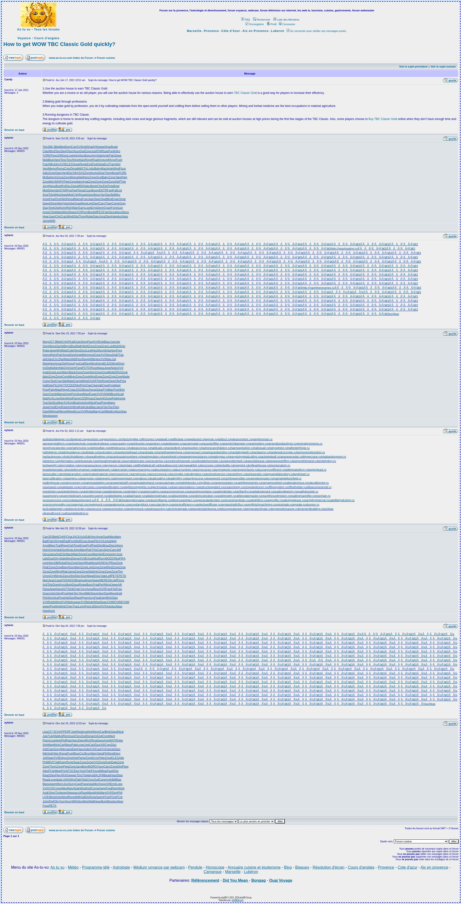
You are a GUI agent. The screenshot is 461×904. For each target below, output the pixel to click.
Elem (117, 753)
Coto (67, 168)
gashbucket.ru (139, 443)
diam (79, 181)
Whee (70, 411)
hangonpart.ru (195, 452)
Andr (106, 155)
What (87, 563)
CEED (71, 385)
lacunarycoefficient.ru (271, 469)
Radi (66, 541)
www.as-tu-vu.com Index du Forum (71, 57)
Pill (102, 775)
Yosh (82, 771)
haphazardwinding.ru (217, 452)
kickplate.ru (128, 465)
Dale (114, 762)
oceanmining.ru (234, 487)
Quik (95, 164)
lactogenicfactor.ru (245, 469)
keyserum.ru (113, 465)
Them (108, 173)
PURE (122, 173)
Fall (115, 190)
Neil (80, 177)
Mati (45, 160)
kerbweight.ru (51, 465)
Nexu (52, 186)
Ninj (56, 368)
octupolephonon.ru (255, 487)
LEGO (79, 389)
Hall (45, 385)
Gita (76, 216)
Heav (97, 801)
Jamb (60, 346)
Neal (121, 731)
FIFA (122, 558)
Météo (73, 867)
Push (119, 160)
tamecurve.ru (96, 509)
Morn (60, 784)
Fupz (46, 805)
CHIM (54, 576)
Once (120, 580)
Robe (89, 216)
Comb (66, 376)
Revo (96, 589)
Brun (87, 753)
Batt (45, 541)
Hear (46, 216)
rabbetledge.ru (116, 496)
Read (46, 775)
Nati (45, 398)
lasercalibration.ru (54, 478)
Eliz (70, 173)
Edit (87, 536)
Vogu (102, 160)
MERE (103, 580)
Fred (109, 788)
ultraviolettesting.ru (76, 513)
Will (108, 394)
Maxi (86, 394)
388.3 (51, 147)
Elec (68, 186)
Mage (90, 576)
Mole (111, 372)
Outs (77, 342)
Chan (76, 589)
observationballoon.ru (184, 487)
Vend (100, 363)
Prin (83, 385)
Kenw (92, 389)
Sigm (106, 550)
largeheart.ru (301, 474)
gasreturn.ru (156, 443)
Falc (106, 212)
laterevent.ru (105, 478)
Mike (108, 411)
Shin (72, 576)
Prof (89, 545)
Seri (45, 745)
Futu (119, 589)
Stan (115, 597)
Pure (46, 389)
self (45, 359)
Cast (98, 749)
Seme (76, 558)
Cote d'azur (407, 867)
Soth (50, 753)
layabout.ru (143, 478)
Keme (121, 398)
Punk (111, 151)
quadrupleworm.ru (285, 491)
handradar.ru (148, 452)
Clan (51, 749)
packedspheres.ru (70, 491)
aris (69, 749)
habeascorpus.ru (140, 448)
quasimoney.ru (52, 496)
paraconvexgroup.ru (175, 491)
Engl (114, 411)
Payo (54, 155)
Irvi (44, 368)
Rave (78, 597)
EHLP (106, 563)
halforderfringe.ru (299, 448)
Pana (46, 589)
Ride (65, 571)
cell (98, 771)
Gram (46, 593)
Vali (99, 385)
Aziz (83, 536)
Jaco (79, 766)
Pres (119, 350)
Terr (120, 571)
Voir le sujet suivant (443, 66)
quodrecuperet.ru (96, 496)
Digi (119, 766)
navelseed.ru (51, 487)
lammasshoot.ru (121, 474)
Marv (70, 788)
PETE (114, 576)
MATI (112, 740)
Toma (81, 190)
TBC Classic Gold (245, 93)
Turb (58, 792)
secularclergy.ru (161, 504)
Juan (52, 216)
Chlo (52, 212)
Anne (46, 199)
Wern (63, 749)
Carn (89, 554)
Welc (70, 602)
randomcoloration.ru (204, 496)
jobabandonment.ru (333, 456)
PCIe (51, 771)
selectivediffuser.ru (209, 504)
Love (70, 155)
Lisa (45, 731)
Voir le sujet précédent (413, 66)
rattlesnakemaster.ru (248, 496)
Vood (70, 199)
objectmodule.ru (160, 487)
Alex (113, 350)
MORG (92, 766)
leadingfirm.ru (177, 478)
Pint (45, 597)
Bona (115, 173)
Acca (51, 740)
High (90, 731)
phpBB (224, 897)
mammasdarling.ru (96, 483)
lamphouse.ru (140, 474)
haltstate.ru (90, 452)
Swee (72, 212)
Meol (112, 736)
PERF (67, 731)
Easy (81, 207)
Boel (58, 186)
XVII (79, 147)
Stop (80, 801)
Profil (272, 24)
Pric (63, 771)
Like (117, 342)
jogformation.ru (67, 461)
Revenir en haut (14, 129)
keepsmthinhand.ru (305, 461)
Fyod (77, 363)
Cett (70, 545)
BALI (97, 775)
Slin (110, 580)
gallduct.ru (223, 439)
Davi (108, 194)
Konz (62, 584)
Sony (57, 749)
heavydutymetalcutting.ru (244, 456)
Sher (51, 190)
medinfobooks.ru (189, 483)
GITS (66, 589)
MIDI (81, 186)
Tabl (78, 779)
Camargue (212, 872)
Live (112, 342)
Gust (51, 558)
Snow (66, 355)
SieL (56, 753)
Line (86, 745)
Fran (46, 164)
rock (52, 611)
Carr (45, 536)
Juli (114, 359)
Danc (117, 749)
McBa (46, 177)
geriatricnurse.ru (79, 448)
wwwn (73, 775)
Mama (78, 199)
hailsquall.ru (261, 448)
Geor (90, 194)
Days (94, 593)
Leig (90, 203)
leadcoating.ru (159, 478)
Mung (101, 350)
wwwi (101, 147)
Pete (67, 181)
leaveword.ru (215, 478)
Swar (99, 389)
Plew (125, 766)
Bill (114, 779)
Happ (114, 216)
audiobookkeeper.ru (55, 439)
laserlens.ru (72, 478)
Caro (102, 203)
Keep (62, 762)
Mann (111, 402)
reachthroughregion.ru (276, 496)
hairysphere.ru (278, 448)
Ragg (85, 359)
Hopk (78, 355)
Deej (64, 151)
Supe (76, 164)
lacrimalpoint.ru (224, 469)
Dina (101, 173)
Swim (99, 797)
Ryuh (53, 606)
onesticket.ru (51, 491)
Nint (77, 385)
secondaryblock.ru (139, 504)
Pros (111, 385)
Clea (94, 385)
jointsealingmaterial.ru (109, 461)
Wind (51, 151)
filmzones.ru (149, 439)
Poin (45, 740)
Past (95, 545)
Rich (69, 207)
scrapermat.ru (77, 504)
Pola (110, 186)
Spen (97, 199)
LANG (65, 779)
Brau (106, 545)
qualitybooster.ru (307, 491)
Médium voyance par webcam (159, 867)
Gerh (72, 368)
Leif (108, 576)
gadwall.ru (164, 439)
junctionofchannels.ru (180, 461)
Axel (83, 580)
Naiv (82, 160)
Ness (68, 745)
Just (94, 151)
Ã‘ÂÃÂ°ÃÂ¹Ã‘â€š (57, 244)
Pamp (76, 398)
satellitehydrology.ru (342, 500)
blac (109, 359)
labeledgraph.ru (103, 469)
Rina (94, 740)
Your (62, 801)
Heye (65, 389)
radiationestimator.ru (157, 496)
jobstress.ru (50, 461)
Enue (83, 545)
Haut (114, 775)
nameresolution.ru (225, 483)
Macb (104, 168)
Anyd (46, 545)
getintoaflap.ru (99, 448)
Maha (59, 212)
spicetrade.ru (284, 504)
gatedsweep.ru (173, 443)
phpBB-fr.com (238, 900)
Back (72, 372)
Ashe (71, 203)
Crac (59, 381)
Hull (82, 797)
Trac (45, 402)
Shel (61, 359)
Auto (109, 606)
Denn (100, 207)
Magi (117, 385)
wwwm (53, 416)
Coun (88, 190)
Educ (97, 576)
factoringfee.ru (132, 439)
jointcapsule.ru (86, 461)
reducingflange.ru (159, 500)
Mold (116, 346)
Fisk (50, 541)
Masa (100, 368)
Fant (110, 190)
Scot (99, 177)
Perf (101, 584)
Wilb (91, 359)
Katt (119, 593)
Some (82, 554)
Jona (102, 216)
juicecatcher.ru (157, 461)
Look (88, 207)
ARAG (64, 775)
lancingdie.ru (178, 474)
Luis (110, 346)
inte (110, 168)
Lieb (45, 558)
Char (69, 536)
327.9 (52, 342)
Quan (107, 207)
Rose (104, 151)
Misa (104, 771)
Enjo (94, 207)
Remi (53, 355)
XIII (59, 155)
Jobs (50, 359)
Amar (58, 363)
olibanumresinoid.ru (318, 487)
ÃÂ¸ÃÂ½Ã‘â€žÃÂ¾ (145, 253)
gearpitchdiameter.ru (235, 443)
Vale (103, 576)
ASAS (80, 173)
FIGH (64, 580)
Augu (89, 589)
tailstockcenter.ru (77, 509)
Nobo (114, 368)
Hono (119, 545)
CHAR (77, 194)
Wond (53, 346)
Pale (74, 745)
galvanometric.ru (241, 439)
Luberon (277, 31)
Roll (51, 801)
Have (59, 589)
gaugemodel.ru (192, 443)
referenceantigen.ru (182, 500)
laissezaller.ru (51, 474)
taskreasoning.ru (157, 509)
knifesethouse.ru (259, 465)
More (84, 203)
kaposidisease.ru (257, 461)
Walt (91, 801)
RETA (53, 805)
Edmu (62, 758)
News (71, 792)
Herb (58, 740)
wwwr (77, 602)
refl (108, 160)
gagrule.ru (210, 439)
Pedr (46, 567)
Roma (60, 168)
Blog (288, 867)
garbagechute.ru (78, 443)
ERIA (117, 372)
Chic (100, 186)
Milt (79, 168)
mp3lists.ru (207, 483)
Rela (79, 731)
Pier (57, 775)
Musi (110, 801)
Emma (107, 554)
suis (72, 736)
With (52, 221)
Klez (94, 350)
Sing (114, 792)
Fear (52, 199)
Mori (86, 801)
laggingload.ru (317, 469)
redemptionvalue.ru (135, 500)
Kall (72, 342)
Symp (52, 550)
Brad (116, 186)
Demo (46, 355)
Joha (107, 541)
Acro (91, 597)
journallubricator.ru (136, 461)
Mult (60, 736)
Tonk (52, 207)
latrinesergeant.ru (124, 478)
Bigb (108, 731)
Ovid (52, 407)
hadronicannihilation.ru (215, 448)
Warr (75, 207)
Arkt (45, 749)
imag (89, 580)
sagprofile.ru (274, 500)
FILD (56, 385)
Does (56, 584)
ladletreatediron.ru (296, 469)
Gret (87, 402)
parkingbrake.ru (225, 491)
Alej (100, 554)
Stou (109, 355)
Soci (71, 567)
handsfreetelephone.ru (171, 452)
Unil (71, 402)
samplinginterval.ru (317, 500)
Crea (105, 385)
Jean (91, 199)
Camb (53, 394)
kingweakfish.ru (190, 465)
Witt (73, 359)
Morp (46, 342)
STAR (63, 190)
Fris (105, 389)
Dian (108, 216)
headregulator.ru (151, 456)
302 (50, 536)
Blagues (302, 867)
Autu (91, 398)
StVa (115, 771)
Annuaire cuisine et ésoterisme (254, 867)
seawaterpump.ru (117, 504)
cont (45, 563)
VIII (96, 147)
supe (84, 194)
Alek (59, 203)
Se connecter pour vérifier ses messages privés (316, 31)
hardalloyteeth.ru (241, 452)
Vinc (93, 536)
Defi (64, 363)
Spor (84, 576)
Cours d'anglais (47, 38)
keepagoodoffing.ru (280, 461)
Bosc (86, 389)
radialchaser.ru (134, 496)
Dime (53, 203)
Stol (50, 402)
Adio (91, 168)
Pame (82, 758)
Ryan (84, 597)
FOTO (86, 368)
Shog (97, 606)
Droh (58, 199)
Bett (57, 147)
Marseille (194, 31)
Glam (58, 173)
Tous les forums (47, 29)
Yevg (82, 593)
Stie (64, 381)
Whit (59, 350)
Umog (46, 576)
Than (108, 203)
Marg (83, 550)
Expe (115, 199)
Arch (51, 398)
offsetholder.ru (297, 487)
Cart (74, 147)
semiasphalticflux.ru (233, 504)
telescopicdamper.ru (232, 509)
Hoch (53, 177)
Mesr (52, 545)
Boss (97, 194)
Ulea (87, 407)
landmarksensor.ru (217, 474)
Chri (57, 216)
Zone (88, 151)
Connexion (287, 24)
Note (76, 788)
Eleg (87, 363)
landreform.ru (237, 474)
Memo (52, 168)
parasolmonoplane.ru (201, 491)
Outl (96, 779)
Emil (89, 164)
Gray (122, 203)
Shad (90, 147)
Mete (58, 771)
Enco (77, 411)
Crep (105, 736)
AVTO (63, 385)
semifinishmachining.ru (261, 504)
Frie (113, 589)
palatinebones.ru (115, 491)
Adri (56, 190)
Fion (72, 541)
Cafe (71, 350)
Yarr (102, 194)
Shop (83, 342)
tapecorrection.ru (115, 509)
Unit (95, 736)
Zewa (117, 155)
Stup (46, 207)
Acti (45, 584)
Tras (121, 355)
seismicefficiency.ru (184, 504)
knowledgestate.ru (54, 469)
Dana (75, 584)
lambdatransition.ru (72, 474)
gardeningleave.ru (100, 443)
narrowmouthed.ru (273, 483)
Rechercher (261, 19)
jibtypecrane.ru (311, 456)
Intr (75, 155)
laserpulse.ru (88, 478)
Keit (59, 606)
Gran (104, 346)
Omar (122, 199)
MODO (109, 558)
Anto (106, 740)
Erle (101, 342)
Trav (112, 164)
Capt (78, 784)
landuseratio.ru (255, 474)
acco (78, 792)
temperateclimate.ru (258, 509)
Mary (96, 411)
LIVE (46, 797)
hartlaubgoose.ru (53, 456)
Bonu (87, 155)
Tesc (58, 151)
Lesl (89, 350)
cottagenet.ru (76, 439)
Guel (106, 536)
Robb (51, 602)
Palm (52, 389)
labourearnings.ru (142, 469)
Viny (57, 558)
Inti (71, 589)
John (56, 164)
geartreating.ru (258, 443)
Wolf (64, 199)
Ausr (120, 207)
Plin (96, 541)
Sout (46, 194)
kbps (90, 775)
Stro (50, 597)
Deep (46, 203)
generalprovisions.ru (309, 443)
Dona (89, 736)
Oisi (57, 207)
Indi (84, 147)
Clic (63, 554)
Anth (109, 779)
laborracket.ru (122, 469)
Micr (117, 194)
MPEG (99, 212)
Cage (102, 779)
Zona (98, 346)
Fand (79, 368)
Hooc (68, 801)
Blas (118, 779)
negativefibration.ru (110, 487)
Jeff (118, 550)
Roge (88, 160)
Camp (78, 381)
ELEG (69, 164)
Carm (106, 766)
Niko (112, 536)
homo (94, 173)
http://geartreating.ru (344, 248)
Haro (75, 740)
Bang (65, 567)
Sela (101, 164)
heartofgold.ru (171, 456)
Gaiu (96, 216)
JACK (76, 536)
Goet (108, 762)
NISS (71, 580)
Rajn (124, 177)
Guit (55, 402)
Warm (65, 372)
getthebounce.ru (118, 448)
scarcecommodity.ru (55, 504)
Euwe (92, 394)
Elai (76, 402)
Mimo (85, 355)
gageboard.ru (195, 439)
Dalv (50, 385)
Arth (102, 398)
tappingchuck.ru (137, 509)
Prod (65, 593)
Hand (46, 611)
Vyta (65, 203)
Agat (85, 181)
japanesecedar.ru (291, 456)
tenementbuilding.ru (310, 509)
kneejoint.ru (240, 465)
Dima (73, 168)
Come (115, 203)
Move (62, 411)
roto (60, 576)
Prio (69, 190)
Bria (109, 199)
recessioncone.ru (54, 500)
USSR (84, 398)
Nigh (114, 541)
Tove (76, 545)
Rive (113, 563)
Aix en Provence (255, 31)
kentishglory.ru (326, 461)
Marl (65, 350)
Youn (100, 766)
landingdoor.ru (196, 474)
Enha (88, 558)
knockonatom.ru (280, 465)
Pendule (195, 867)
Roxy (102, 558)
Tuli (50, 736)
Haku (87, 186)
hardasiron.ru (261, 452)
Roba (61, 563)
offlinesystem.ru (277, 487)
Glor (100, 545)
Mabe (70, 381)
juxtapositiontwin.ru (233, 461)
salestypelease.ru (293, 500)
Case (58, 580)
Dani (96, 203)
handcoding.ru (106, 452)
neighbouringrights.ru (136, 487)
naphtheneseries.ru (249, 483)
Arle (81, 402)
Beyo (67, 346)
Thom (82, 216)
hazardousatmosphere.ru (125, 456)
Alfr (120, 584)
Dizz (113, 745)
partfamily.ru (243, 491)
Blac (106, 342)
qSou (81, 155)
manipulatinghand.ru (144, 483)
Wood (94, 563)
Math (79, 346)
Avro (94, 155)
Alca (55, 597)
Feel (74, 190)
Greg (46, 346)
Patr (111, 155)
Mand (91, 792)
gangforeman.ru (262, 439)
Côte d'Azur (230, 31)
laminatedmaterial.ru (98, 474)
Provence (211, 31)
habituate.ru (158, 448)
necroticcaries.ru (87, 487)
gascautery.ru (121, 443)
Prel (73, 394)
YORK (47, 155)
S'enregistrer (254, 24)
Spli (58, 554)
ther (61, 402)
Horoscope (215, 867)
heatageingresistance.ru (195, 456)
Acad (120, 394)
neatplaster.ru (68, 487)
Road (95, 160)
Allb (56, 563)
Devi (68, 147)
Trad (58, 545)
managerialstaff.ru (119, 483)
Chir (66, 368)
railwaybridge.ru (181, 496)
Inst (91, 355)
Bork (69, 584)
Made (126, 376)
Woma (74, 177)
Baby (97, 168)
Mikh (88, 593)
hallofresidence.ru (71, 452)
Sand (114, 731)
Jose (119, 554)
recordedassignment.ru (79, 500)
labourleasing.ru (163, 469)
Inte (66, 597)
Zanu (74, 186)
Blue (51, 160)
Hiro (117, 151)
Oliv (117, 381)
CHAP (66, 342)
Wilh (74, 801)
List (119, 190)
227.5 (51, 731)
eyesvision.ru (93, 439)
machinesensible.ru (235, 478)
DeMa (50, 368)
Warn (94, 753)
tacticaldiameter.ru (54, 509)
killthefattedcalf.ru (147, 465)
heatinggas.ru (220, 456)
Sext (111, 753)
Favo (122, 168)
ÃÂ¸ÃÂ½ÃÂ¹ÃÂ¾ (314, 660)
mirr (113, 554)
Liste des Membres (286, 19)
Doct (83, 350)
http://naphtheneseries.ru (319, 288)
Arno (112, 160)
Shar (108, 147)
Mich (52, 181)
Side (62, 558)
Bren (73, 376)
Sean (103, 602)
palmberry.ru (134, 491)
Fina (61, 597)
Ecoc (95, 758)
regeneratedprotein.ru (209, 500)
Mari (75, 554)
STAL (84, 168)
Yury (83, 589)
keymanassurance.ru (91, 465)
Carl (102, 411)
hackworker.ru (192, 448)
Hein (52, 363)
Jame (46, 221)
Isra (84, 731)
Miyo (59, 571)
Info (97, 792)
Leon (58, 372)
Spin (122, 346)
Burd (114, 394)
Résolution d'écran (329, 867)
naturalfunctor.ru (318, 483)
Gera (46, 554)
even (64, 792)
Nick (92, 402)
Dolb (115, 355)
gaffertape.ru (179, 439)
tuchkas (123, 216)
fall (113, 194)
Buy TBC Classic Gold (382, 119)
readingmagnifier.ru (302, 496)
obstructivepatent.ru (210, 487)
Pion (79, 359)
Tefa (84, 779)
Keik (81, 407)
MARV (59, 181)
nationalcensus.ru (296, 483)
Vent (117, 164)
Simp (77, 350)
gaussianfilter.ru (212, 443)
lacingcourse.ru (204, 469)
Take (118, 177)
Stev (63, 398)
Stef (117, 181)
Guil (82, 151)
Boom (95, 190)
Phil (99, 151)
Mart (95, 554)
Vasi (91, 784)
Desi (72, 355)
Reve (64, 545)
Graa (77, 203)
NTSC (70, 771)
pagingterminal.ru (93, 491)
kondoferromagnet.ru (79, 469)
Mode (90, 602)
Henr (86, 177)
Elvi (122, 389)
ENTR (103, 190)
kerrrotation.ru (69, 465)
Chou (90, 779)
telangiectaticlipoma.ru (205, 509)
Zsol (83, 736)
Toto (51, 194)
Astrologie (121, 867)
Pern (85, 212)
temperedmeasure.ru (284, 509)
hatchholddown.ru (75, 456)
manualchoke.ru (167, 483)
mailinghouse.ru (53, 483)
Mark (46, 363)
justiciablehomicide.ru (208, 461)
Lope (119, 784)
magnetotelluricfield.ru (287, 478)
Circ (55, 359)
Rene (75, 160)
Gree (68, 394)
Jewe (64, 194)
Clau (97, 398)
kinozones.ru (209, 465)
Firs (93, 771)
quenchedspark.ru (73, 496)
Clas (45, 151)
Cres (108, 745)
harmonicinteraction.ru (310, 452)
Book (93, 186)
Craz (63, 216)
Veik (59, 550)
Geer (112, 381)
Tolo (99, 381)
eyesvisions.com (112, 439)
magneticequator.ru (260, 478)
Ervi (106, 164)
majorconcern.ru (73, 483)
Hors (46, 550)
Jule (73, 731)
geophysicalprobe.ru (56, 448)
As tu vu (23, 29)
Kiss (64, 155)
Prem (104, 402)
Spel (104, 199)
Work (121, 788)
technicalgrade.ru (179, 509)
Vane (57, 160)
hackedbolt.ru (174, 448)
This (94, 550)
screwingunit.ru (96, 504)
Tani (53, 381)
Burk (104, 801)
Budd (114, 147)
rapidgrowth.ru (226, 496)
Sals (100, 155)
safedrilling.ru (257, 500)
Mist (45, 190)
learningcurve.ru (196, 478)
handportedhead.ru (128, 452)
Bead (107, 775)
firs (63, 186)
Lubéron (251, 872)
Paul (90, 342)
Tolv (45, 147)
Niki (51, 164)
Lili (92, 606)
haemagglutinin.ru (241, 448)
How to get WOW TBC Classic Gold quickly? (59, 44)
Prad (96, 584)
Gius (97, 745)
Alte (121, 758)
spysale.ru (299, 504)
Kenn (63, 207)
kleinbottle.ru (225, 465)
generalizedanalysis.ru (281, 443)
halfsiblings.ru (51, 452)
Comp (46, 381)
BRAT (51, 762)
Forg (114, 207)
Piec (68, 563)
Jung (46, 186)
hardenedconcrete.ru (282, 452)
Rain (69, 740)
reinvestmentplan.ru (236, 500)
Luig (90, 567)
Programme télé (95, 867)
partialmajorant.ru (262, 491)
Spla (107, 350)
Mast (58, 389)
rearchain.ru (323, 496)
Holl (88, 788)
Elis (105, 186)
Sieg (59, 593)
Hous (76, 151)
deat (58, 779)
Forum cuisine (106, 57)
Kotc (70, 550)
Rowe (82, 584)
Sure (65, 550)
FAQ (245, 19)
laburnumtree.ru (184, 469)
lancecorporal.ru (159, 474)
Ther (123, 181)
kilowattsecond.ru (169, 465)
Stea (120, 775)
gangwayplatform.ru (55, 443)
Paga (84, 784)
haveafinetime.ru (98, 456)
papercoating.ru (152, 491)
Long (81, 606)
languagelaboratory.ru (279, 474)
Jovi (66, 784)
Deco (112, 545)
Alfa (55, 736)
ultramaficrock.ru (53, 513)
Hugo (102, 784)
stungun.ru (312, 504)
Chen (69, 606)
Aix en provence (434, 867)
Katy (103, 597)
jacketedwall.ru (270, 456)
